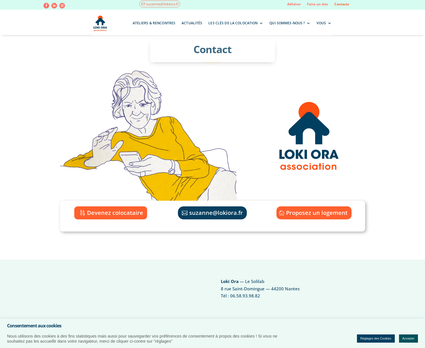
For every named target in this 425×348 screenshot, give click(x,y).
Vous (321, 23)
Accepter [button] (408, 338)
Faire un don (317, 4)
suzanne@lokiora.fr (162, 4)
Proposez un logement (317, 213)
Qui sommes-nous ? (287, 23)
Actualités (192, 23)
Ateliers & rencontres (154, 23)
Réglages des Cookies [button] (375, 338)
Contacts (341, 4)
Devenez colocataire (115, 213)
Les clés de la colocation (233, 23)
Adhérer (294, 4)
